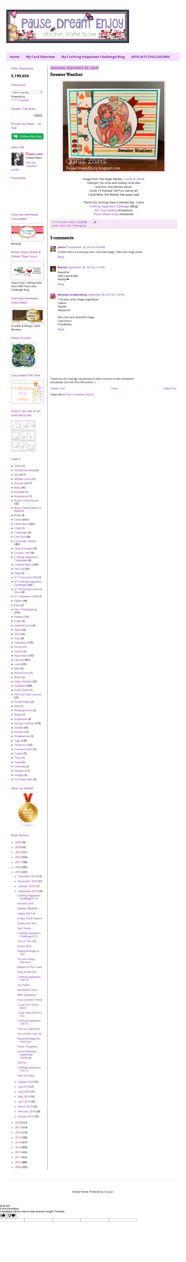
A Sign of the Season (29, 918)
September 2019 (28, 891)
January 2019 (26, 1116)
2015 (18, 1137)
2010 (18, 1162)
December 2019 (27, 876)
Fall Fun (22, 1062)
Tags (17, 740)
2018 (18, 1122)
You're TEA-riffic (27, 941)
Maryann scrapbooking (72, 294)
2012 (18, 1152)
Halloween (20, 642)
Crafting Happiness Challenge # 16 (29, 897)
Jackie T (63, 247)
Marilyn (62, 267)
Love (17, 664)
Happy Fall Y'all (26, 913)
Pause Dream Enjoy (106, 214)
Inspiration (20, 655)
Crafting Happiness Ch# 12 (29, 1069)
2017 (18, 1127)
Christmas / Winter (25, 541)
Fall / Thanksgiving (76, 225)
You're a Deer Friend (29, 999)
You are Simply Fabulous (26, 960)
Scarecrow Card (26, 923)
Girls (17, 634)
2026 (17, 466)
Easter (18, 600)
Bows (17, 515)
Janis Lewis (36, 154)
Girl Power (23, 985)
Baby (17, 487)
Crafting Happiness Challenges (110, 206)
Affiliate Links (22, 479)
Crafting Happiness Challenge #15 (29, 934)
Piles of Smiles (25, 1075)
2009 (18, 1167)
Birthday (19, 492)
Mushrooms (21, 673)
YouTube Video (23, 779)
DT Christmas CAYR (25, 577)
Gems (17, 629)
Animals (19, 483)
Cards (62, 225)
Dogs (17, 573)
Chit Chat (19, 536)
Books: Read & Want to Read (27, 509)
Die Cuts (19, 569)
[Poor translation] (12, 1215)
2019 (18, 872)
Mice (17, 668)
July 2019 (23, 1086)
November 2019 (28, 881)
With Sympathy (26, 995)
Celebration (21, 524)
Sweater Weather (27, 908)
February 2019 (27, 1111)
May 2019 (24, 1096)
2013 (18, 1147)
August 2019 (26, 1082)
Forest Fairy (24, 946)
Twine (18, 762)
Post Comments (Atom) (80, 394)
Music (17, 677)
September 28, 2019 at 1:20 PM (106, 294)
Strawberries (22, 736)
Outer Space (21, 690)
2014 (18, 1142)
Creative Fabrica (23, 564)
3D (16, 474)
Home (14, 57)
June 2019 (24, 1091)
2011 (18, 1157)
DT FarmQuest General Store (28, 590)
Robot (18, 714)
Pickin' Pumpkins (27, 1046)
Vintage (18, 775)
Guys (17, 638)
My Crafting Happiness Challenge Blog (93, 57)
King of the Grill (26, 972)
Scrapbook (20, 719)
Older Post (170, 388)
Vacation (19, 771)
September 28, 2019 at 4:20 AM (87, 247)
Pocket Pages (22, 702)
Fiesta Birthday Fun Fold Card (28, 1040)
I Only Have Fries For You (29, 1014)
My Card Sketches (40, 57)
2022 (18, 857)
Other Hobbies (23, 681)
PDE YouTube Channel (27, 694)
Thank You (20, 745)
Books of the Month (26, 500)
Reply (61, 257)
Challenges (20, 532)
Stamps (18, 727)
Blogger (109, 1191)
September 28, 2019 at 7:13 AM (86, 267)
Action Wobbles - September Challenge (27, 1054)
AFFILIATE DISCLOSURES (150, 57)
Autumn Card (25, 903)
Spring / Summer (24, 723)
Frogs (17, 621)
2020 (18, 867)
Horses (18, 647)
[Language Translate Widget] (27, 92)
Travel (18, 753)
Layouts (19, 660)
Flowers (18, 616)
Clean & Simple (23, 548)
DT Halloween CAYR (26, 596)
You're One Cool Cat (29, 1033)
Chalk (17, 528)
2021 (18, 862)
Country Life (21, 553)
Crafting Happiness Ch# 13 (29, 1022)
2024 (18, 847)
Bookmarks (21, 496)
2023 (18, 852)
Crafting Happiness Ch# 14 (29, 978)
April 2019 (24, 1101)
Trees (17, 758)
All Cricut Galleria (106, 210)
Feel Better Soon (27, 990)
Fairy (17, 605)
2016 (18, 1132)
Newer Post (58, 388)
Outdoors (20, 685)
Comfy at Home (134, 179)
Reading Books (23, 710)
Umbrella (19, 766)
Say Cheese (24, 928)
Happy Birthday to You (28, 952)
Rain (17, 706)
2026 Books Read (24, 470)
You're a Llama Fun (28, 1029)
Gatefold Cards (23, 625)
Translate (20, 100)
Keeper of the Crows (29, 967)
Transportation (23, 749)
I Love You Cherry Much (28, 1006)
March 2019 (25, 1106)
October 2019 (26, 886)
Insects (18, 651)
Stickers (19, 732)
